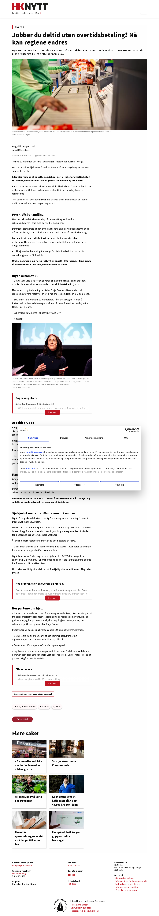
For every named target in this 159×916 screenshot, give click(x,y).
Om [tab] (126, 438)
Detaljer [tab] (64, 438)
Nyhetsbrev (27, 13)
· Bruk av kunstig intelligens (127, 884)
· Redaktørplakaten (79, 904)
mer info (30, 468)
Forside (15, 13)
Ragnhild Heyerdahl (23, 146)
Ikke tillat (39, 484)
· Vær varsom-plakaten (80, 907)
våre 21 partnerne (34, 452)
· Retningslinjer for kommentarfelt (130, 881)
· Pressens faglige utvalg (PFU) (84, 910)
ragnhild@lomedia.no (21, 150)
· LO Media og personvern (125, 890)
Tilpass (79, 484)
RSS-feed (72, 883)
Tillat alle (119, 484)
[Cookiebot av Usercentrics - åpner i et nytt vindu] (127, 430)
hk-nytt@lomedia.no (22, 865)
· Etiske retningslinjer (124, 878)
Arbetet (36, 522)
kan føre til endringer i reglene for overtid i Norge (57, 161)
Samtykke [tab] (33, 438)
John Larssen (74, 865)
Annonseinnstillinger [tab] (95, 438)
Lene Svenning (19, 873)
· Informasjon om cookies (126, 887)
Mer (38, 13)
